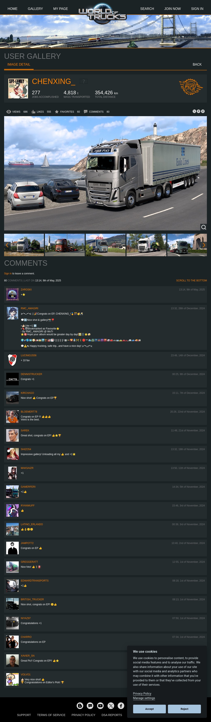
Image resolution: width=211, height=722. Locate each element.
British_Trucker (32, 599)
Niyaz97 (26, 618)
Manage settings (144, 698)
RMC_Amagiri (29, 308)
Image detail (18, 64)
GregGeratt (29, 561)
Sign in (8, 273)
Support (24, 715)
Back (197, 64)
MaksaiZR (27, 468)
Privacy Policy (83, 715)
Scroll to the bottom (191, 280)
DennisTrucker (31, 374)
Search (147, 9)
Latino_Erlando (32, 524)
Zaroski (26, 289)
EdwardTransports (35, 580)
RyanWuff (28, 505)
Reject (184, 708)
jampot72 (27, 543)
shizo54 (26, 449)
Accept (149, 708)
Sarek (25, 430)
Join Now (172, 9)
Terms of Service (51, 715)
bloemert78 (29, 411)
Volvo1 (25, 674)
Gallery (35, 9)
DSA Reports (112, 715)
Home (13, 9)
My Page (60, 9)
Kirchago (27, 393)
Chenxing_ (53, 81)
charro (26, 637)
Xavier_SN (27, 655)
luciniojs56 (28, 355)
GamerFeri (28, 486)
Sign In (197, 9)
